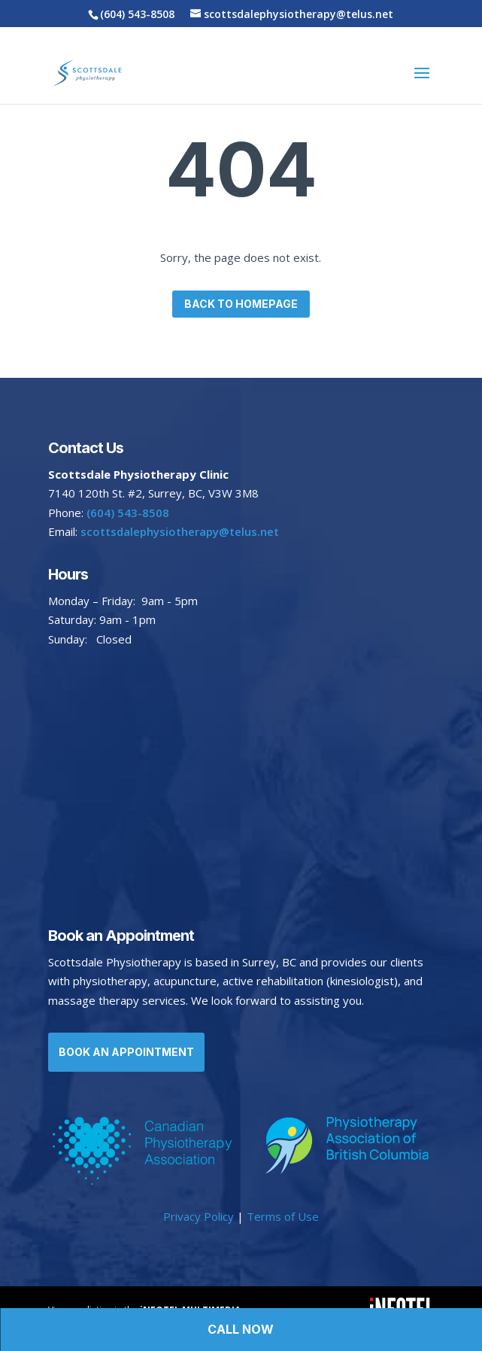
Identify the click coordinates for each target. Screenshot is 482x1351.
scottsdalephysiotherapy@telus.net (178, 531)
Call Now (241, 1329)
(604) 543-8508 (137, 14)
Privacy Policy (198, 1216)
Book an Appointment (126, 1051)
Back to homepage (241, 303)
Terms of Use (283, 1216)
